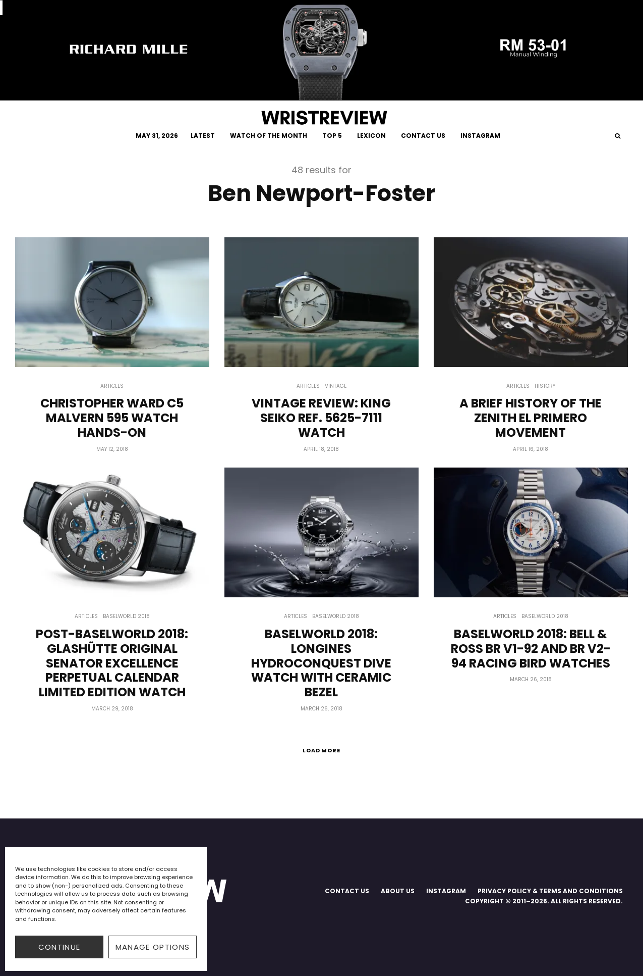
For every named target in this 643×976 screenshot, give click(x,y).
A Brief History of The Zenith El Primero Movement (530, 418)
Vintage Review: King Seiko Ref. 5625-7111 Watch (321, 418)
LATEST (203, 135)
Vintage (335, 386)
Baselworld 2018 (126, 616)
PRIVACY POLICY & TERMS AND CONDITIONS (550, 891)
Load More (322, 750)
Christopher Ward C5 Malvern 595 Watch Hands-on (112, 418)
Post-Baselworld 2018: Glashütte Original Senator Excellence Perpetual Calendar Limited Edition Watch (112, 663)
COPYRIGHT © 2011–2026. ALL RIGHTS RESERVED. (544, 901)
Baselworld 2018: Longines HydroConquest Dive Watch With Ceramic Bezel (321, 663)
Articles (112, 386)
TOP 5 (332, 135)
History (545, 386)
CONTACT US (423, 135)
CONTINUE (59, 947)
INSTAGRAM (480, 135)
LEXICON (371, 135)
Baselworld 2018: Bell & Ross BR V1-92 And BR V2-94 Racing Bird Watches (531, 649)
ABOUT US (398, 891)
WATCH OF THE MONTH (268, 135)
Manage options (152, 947)
